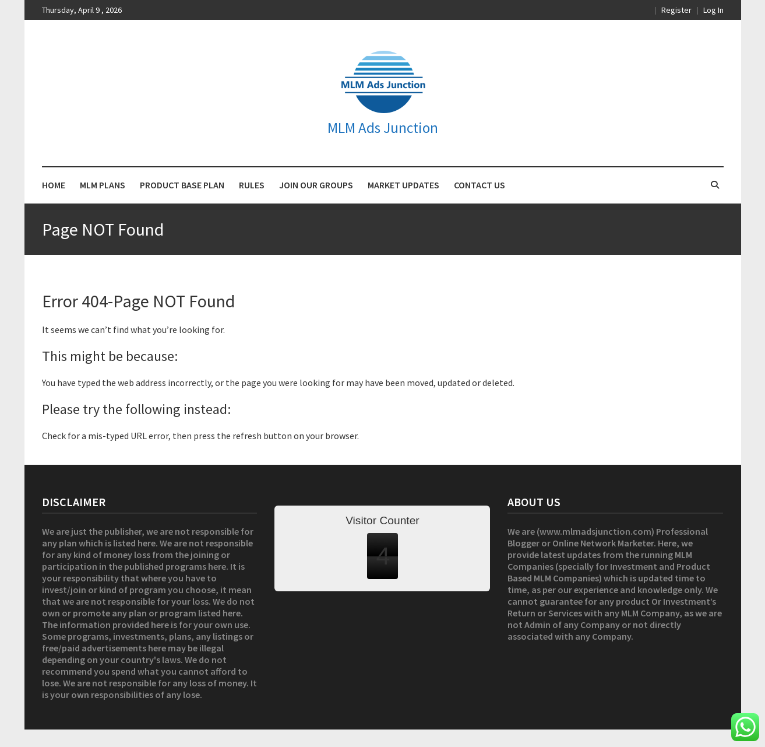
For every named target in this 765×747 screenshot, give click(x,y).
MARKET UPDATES (403, 185)
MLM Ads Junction (382, 127)
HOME (53, 185)
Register (676, 10)
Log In (713, 10)
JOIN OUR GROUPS (316, 185)
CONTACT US (479, 185)
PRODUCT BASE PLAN (182, 185)
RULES (252, 185)
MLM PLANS (102, 185)
